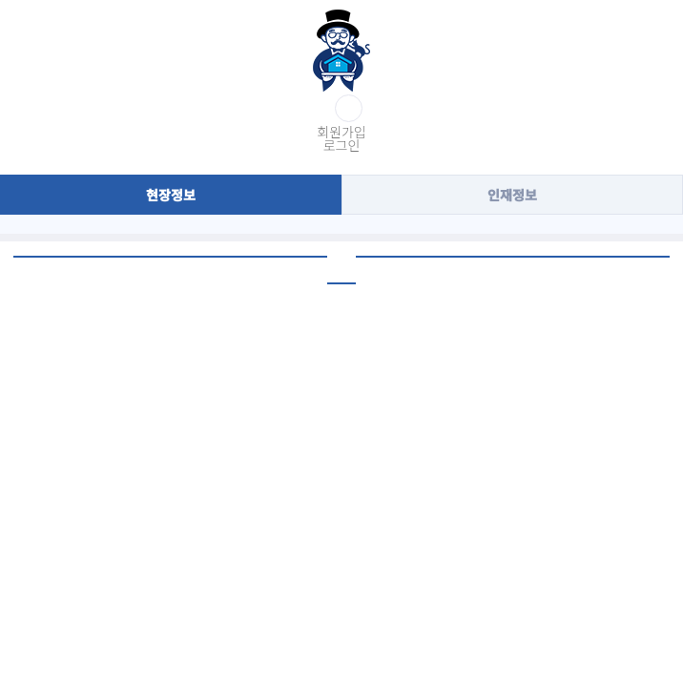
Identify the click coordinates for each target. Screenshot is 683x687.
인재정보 (512, 194)
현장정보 (171, 194)
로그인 (342, 145)
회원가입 (341, 131)
